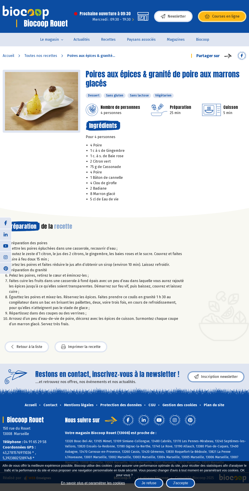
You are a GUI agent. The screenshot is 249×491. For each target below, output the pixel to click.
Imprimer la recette (81, 347)
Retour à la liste (26, 347)
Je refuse (148, 483)
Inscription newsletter (216, 376)
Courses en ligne (222, 16)
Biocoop (202, 39)
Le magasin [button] (49, 39)
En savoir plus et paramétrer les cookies (93, 483)
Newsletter (173, 16)
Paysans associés (141, 39)
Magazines (176, 39)
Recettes (108, 39)
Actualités (82, 39)
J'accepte (180, 483)
